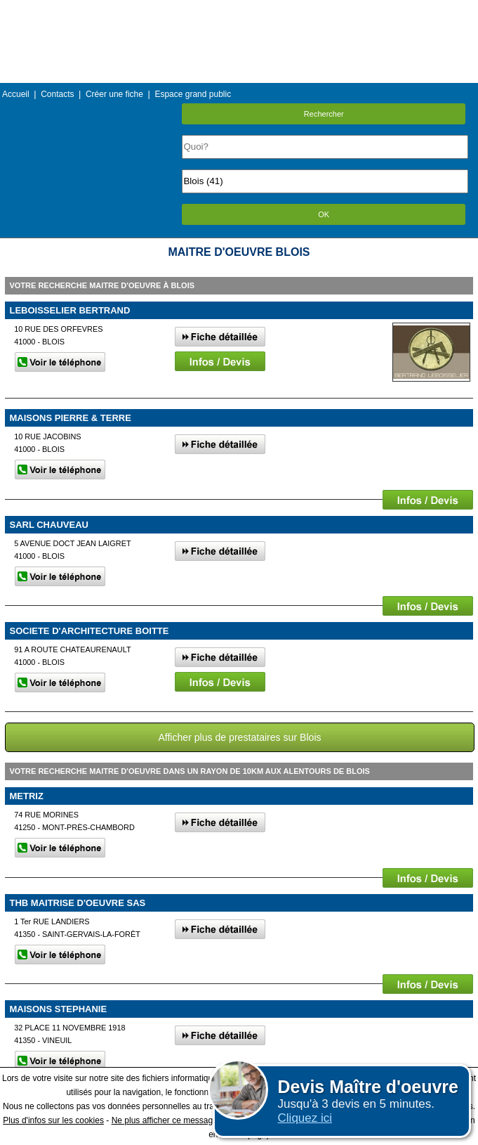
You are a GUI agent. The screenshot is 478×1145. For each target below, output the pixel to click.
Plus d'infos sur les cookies (53, 1120)
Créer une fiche (114, 94)
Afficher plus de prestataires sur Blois (239, 737)
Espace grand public (192, 94)
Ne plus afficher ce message (165, 1120)
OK (323, 214)
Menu (238, 10)
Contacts (57, 94)
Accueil (15, 94)
